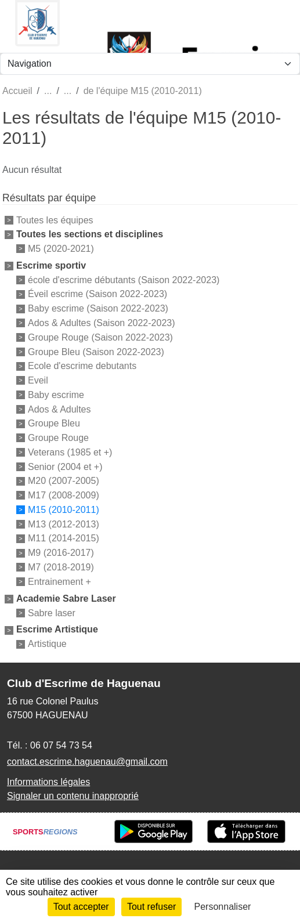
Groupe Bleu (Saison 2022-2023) (96, 351)
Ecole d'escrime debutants (82, 366)
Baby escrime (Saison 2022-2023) (98, 308)
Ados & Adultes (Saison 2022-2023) (101, 323)
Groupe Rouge (58, 438)
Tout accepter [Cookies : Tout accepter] (81, 907)
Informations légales (48, 782)
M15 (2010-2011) (63, 510)
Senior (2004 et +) (65, 466)
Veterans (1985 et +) (70, 452)
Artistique (47, 644)
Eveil (38, 380)
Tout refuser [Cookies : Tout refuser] (151, 907)
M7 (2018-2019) (61, 567)
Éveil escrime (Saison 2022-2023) (97, 294)
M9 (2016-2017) (61, 553)
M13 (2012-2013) (63, 524)
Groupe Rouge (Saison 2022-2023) (100, 337)
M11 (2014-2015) (63, 538)
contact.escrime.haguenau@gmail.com (87, 761)
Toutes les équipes (54, 220)
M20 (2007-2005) (63, 481)
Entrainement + (59, 582)
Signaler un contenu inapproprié (73, 796)
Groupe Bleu (54, 423)
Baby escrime (56, 395)
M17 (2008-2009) (63, 495)
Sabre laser (51, 612)
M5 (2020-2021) (61, 249)
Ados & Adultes (59, 409)
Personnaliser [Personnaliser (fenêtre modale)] (222, 907)
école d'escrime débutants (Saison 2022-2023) (123, 279)
